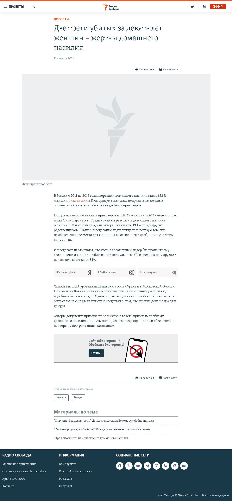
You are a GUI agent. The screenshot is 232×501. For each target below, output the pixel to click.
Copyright (65, 486)
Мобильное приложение (19, 464)
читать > (96, 353)
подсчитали (78, 200)
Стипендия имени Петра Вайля (24, 471)
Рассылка (65, 478)
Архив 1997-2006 (13, 478)
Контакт (8, 486)
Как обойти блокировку (75, 471)
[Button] (144, 69)
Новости (61, 19)
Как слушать (67, 464)
